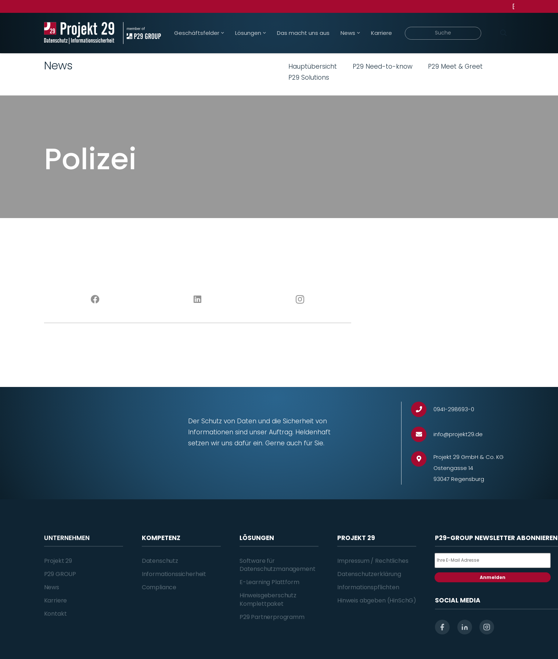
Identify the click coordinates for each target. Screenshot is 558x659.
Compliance (159, 587)
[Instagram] (300, 300)
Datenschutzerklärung (369, 574)
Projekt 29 (58, 561)
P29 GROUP (60, 574)
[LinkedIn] (197, 300)
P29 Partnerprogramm (272, 617)
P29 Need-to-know (383, 66)
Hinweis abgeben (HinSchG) (376, 600)
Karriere (55, 600)
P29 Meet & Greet (455, 66)
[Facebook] (95, 300)
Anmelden (492, 577)
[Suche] (443, 33)
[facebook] (442, 627)
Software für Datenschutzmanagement (278, 565)
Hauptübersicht (312, 66)
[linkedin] (464, 627)
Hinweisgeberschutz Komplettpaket (268, 599)
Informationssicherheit (174, 574)
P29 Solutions (308, 77)
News (51, 587)
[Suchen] (503, 33)
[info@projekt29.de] (422, 434)
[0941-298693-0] (422, 409)
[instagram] (486, 627)
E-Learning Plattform (269, 582)
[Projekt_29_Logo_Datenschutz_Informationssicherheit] (79, 33)
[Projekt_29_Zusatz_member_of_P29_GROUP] (142, 33)
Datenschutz (160, 561)
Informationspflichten (368, 587)
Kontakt (55, 613)
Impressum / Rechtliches (372, 561)
